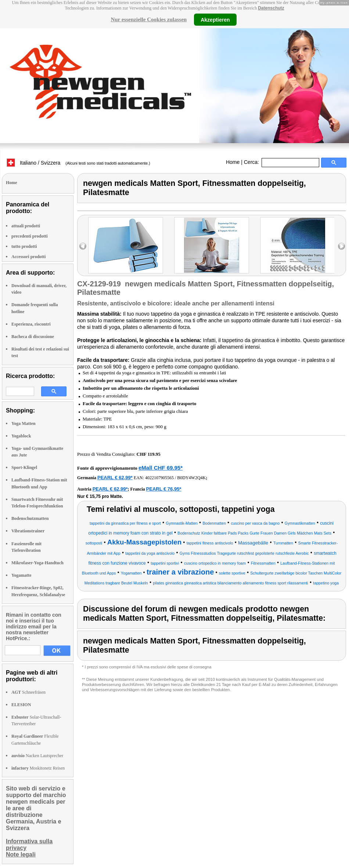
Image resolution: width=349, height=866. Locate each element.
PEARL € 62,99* (115, 477)
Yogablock (21, 435)
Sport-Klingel (24, 467)
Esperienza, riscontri (31, 324)
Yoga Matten (23, 423)
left (82, 246)
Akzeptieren (215, 19)
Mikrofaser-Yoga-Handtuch (37, 562)
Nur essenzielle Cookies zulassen (149, 19)
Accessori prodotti (28, 256)
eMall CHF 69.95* (160, 468)
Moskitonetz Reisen (38, 768)
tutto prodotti (24, 246)
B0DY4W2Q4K (191, 477)
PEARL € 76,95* (163, 489)
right (341, 246)
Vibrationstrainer (27, 530)
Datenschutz (271, 8)
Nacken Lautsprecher (37, 755)
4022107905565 (159, 477)
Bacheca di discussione (32, 336)
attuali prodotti (25, 225)
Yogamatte (21, 575)
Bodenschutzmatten (29, 518)
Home (233, 162)
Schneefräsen (28, 692)
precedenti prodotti (29, 236)
